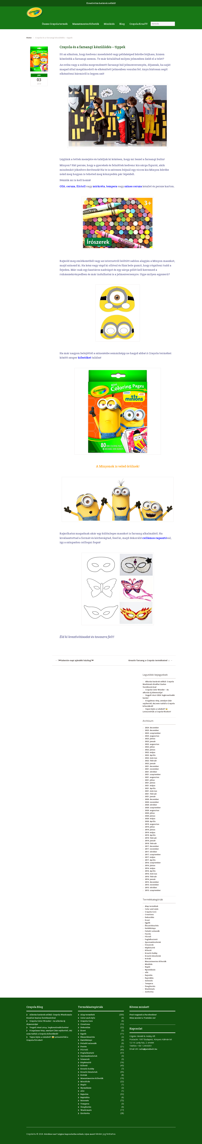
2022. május (150, 752)
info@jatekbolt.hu (148, 1049)
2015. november (152, 885)
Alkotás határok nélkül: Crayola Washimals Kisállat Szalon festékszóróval (158, 684)
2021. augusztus (152, 777)
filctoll (81, 186)
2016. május (150, 868)
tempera (112, 186)
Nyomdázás (150, 970)
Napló (147, 967)
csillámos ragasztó (154, 538)
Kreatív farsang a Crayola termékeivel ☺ (150, 660)
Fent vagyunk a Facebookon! (143, 1014)
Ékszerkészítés (152, 925)
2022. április (150, 755)
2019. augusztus (152, 824)
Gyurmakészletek (153, 942)
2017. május (150, 857)
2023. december (152, 730)
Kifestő (148, 950)
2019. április (150, 835)
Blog (122, 23)
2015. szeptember (153, 890)
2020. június (150, 816)
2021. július (150, 780)
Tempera (149, 983)
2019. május (150, 832)
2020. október (151, 805)
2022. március (151, 758)
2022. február (151, 760)
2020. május (150, 818)
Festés (148, 934)
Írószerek (149, 945)
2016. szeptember (153, 862)
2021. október (151, 772)
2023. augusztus (152, 736)
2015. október (151, 887)
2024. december (152, 727)
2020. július (150, 813)
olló (146, 972)
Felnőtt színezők (152, 931)
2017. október (151, 852)
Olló (62, 186)
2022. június (150, 750)
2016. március (151, 874)
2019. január (150, 840)
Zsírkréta (149, 992)
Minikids (109, 23)
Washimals (150, 989)
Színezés (149, 980)
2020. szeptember (153, 807)
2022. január (150, 763)
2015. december (152, 882)
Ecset (147, 920)
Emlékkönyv (150, 928)
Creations (149, 914)
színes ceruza (133, 186)
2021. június (150, 783)
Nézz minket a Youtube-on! (142, 1018)
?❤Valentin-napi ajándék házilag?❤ (74, 660)
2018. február (151, 843)
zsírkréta (99, 186)
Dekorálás (149, 917)
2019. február (151, 838)
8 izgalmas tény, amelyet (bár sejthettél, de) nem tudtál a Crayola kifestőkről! (159, 703)
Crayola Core (150, 912)
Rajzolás (148, 975)
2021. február (151, 794)
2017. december (152, 846)
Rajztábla (149, 978)
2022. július (150, 747)
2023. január (150, 741)
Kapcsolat (135, 1028)
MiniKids (148, 964)
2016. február (151, 876)
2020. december (152, 799)
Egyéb (147, 923)
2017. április (150, 860)
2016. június (150, 865)
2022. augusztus (152, 744)
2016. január (150, 879)
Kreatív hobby (151, 953)
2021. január (150, 796)
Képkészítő (150, 947)
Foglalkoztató (151, 939)
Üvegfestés (150, 986)
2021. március (151, 791)
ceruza (70, 186)
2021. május (150, 785)
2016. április (150, 871)
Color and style (151, 909)
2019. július (150, 827)
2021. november (152, 769)
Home (29, 38)
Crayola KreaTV (138, 23)
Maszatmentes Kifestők (85, 23)
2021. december (152, 766)
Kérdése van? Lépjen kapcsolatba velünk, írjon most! (69, 1134)
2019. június (150, 829)
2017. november (152, 849)
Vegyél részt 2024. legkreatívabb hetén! (48, 1027)
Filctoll (148, 936)
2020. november (152, 802)
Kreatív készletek (153, 956)
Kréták (148, 958)
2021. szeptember (153, 774)
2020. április (150, 821)
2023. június (150, 738)
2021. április (150, 788)
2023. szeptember (153, 733)
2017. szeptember (153, 854)
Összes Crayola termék (55, 23)
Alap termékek (151, 906)
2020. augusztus (152, 810)
